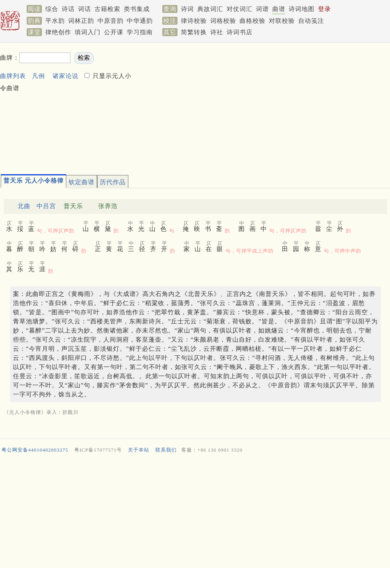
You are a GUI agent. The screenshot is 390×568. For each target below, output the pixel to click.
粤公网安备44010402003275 (35, 450)
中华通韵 (140, 21)
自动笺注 (311, 21)
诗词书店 (240, 32)
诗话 (68, 9)
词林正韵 (81, 21)
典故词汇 (210, 9)
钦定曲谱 (81, 182)
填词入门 (88, 32)
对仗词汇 (240, 9)
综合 (51, 9)
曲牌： (9, 57)
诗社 (216, 32)
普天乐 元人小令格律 (33, 180)
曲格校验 (252, 21)
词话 (84, 9)
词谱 (262, 9)
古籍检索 (107, 9)
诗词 (187, 9)
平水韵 (55, 21)
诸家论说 (65, 76)
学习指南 (140, 32)
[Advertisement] (261, 105)
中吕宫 (46, 206)
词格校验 (223, 21)
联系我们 (166, 450)
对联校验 (282, 21)
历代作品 (113, 182)
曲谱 (278, 9)
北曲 (24, 206)
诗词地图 (302, 9)
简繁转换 (194, 32)
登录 (324, 9)
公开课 (113, 32)
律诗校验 (194, 21)
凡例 (38, 76)
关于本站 (138, 450)
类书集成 (137, 9)
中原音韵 (110, 21)
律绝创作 (58, 32)
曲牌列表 (13, 76)
